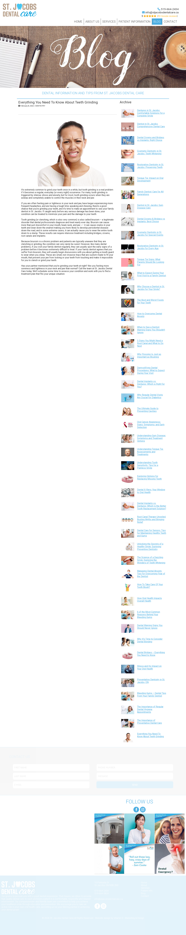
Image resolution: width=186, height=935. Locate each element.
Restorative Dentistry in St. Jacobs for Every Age (150, 247)
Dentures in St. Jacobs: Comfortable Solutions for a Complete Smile (151, 113)
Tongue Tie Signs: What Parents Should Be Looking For (150, 262)
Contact (170, 21)
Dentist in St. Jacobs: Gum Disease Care (150, 206)
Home (78, 21)
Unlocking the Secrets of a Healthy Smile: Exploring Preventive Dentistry (150, 547)
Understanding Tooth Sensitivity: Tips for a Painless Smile (147, 465)
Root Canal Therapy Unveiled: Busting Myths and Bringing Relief (151, 519)
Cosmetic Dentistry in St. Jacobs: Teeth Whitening (149, 152)
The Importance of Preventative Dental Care (149, 721)
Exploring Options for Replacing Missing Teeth (149, 477)
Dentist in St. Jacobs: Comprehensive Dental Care (151, 125)
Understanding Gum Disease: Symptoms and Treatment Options (151, 438)
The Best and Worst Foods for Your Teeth (150, 301)
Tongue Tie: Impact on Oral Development (150, 179)
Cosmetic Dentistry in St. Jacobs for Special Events (150, 233)
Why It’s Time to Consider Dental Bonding (150, 640)
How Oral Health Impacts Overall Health (149, 599)
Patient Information (134, 21)
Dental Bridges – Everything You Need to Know (151, 654)
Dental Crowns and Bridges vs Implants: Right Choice (150, 139)
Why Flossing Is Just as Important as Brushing (149, 355)
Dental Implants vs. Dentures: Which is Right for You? (151, 384)
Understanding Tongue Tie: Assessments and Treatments (150, 452)
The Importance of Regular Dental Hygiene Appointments (150, 709)
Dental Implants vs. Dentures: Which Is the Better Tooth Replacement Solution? (151, 506)
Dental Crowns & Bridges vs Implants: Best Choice (151, 220)
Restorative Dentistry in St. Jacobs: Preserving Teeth (150, 166)
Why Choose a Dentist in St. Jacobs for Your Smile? (151, 288)
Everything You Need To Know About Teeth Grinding (150, 735)
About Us (92, 21)
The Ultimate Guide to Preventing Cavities (147, 409)
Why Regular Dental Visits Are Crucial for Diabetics (150, 396)
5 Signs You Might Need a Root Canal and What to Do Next (150, 343)
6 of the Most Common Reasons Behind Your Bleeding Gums (148, 615)
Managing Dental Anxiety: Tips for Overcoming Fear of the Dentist (151, 574)
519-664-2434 (170, 9)
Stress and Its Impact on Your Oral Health (149, 667)
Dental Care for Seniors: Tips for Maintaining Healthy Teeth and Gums (151, 533)
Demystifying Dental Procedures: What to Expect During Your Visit (151, 370)
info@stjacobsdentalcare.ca (162, 12)
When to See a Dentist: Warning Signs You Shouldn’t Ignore (151, 330)
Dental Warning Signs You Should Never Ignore (149, 626)
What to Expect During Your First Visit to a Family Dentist (151, 274)
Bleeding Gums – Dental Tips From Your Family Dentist (151, 694)
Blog (157, 21)
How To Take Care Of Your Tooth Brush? (150, 586)
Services (109, 21)
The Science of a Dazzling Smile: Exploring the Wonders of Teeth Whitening (151, 560)
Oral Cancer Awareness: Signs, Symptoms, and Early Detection (151, 425)
